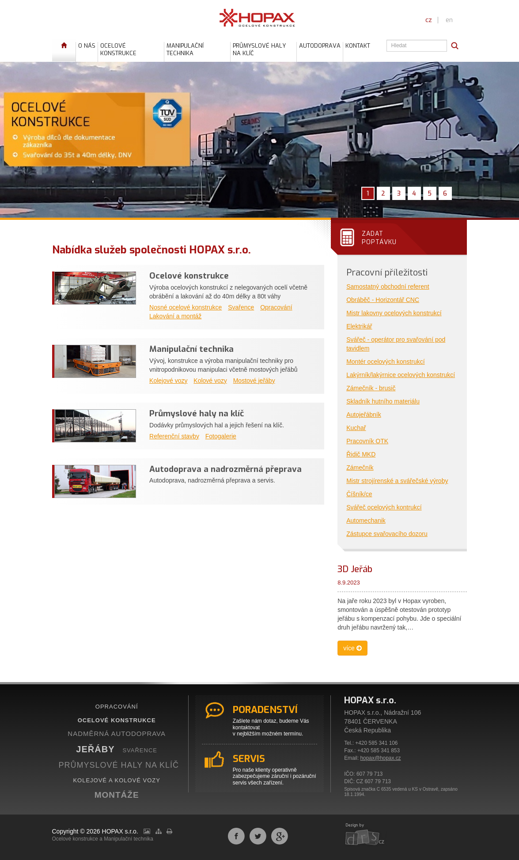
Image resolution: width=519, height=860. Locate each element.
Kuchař (356, 427)
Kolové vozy (210, 380)
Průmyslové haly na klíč (196, 413)
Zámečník (359, 467)
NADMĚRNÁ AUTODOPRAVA (117, 733)
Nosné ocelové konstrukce (185, 307)
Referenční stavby (174, 436)
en (449, 20)
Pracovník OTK (367, 441)
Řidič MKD (360, 454)
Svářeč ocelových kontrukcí (383, 507)
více (352, 648)
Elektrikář (359, 326)
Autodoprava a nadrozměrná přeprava (225, 469)
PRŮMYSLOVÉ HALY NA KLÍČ (119, 765)
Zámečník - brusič (370, 388)
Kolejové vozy (168, 380)
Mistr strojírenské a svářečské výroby (397, 480)
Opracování (276, 307)
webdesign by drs (365, 835)
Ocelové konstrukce (189, 275)
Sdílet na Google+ (279, 836)
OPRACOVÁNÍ (116, 706)
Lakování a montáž (175, 316)
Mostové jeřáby (254, 380)
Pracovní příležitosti (387, 273)
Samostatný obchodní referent (387, 286)
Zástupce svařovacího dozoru (387, 533)
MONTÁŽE (117, 795)
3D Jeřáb (354, 569)
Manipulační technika (191, 349)
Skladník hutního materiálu (383, 401)
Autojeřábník (363, 414)
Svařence (241, 307)
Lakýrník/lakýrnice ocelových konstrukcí (400, 374)
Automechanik (366, 520)
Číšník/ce (359, 494)
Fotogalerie (220, 436)
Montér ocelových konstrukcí (385, 361)
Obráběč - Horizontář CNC (382, 299)
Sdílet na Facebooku (236, 836)
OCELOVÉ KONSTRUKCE (117, 720)
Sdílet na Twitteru (258, 836)
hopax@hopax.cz (380, 758)
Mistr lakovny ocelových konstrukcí (394, 313)
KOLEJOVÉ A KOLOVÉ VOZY (116, 780)
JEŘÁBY (95, 749)
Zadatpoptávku (379, 238)
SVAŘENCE (139, 750)
